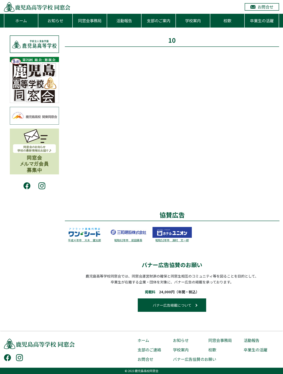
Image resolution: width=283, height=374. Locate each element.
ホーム (21, 20)
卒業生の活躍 (262, 20)
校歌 (227, 20)
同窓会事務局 (90, 20)
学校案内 (193, 20)
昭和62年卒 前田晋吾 (128, 240)
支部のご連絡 (149, 350)
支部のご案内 (158, 20)
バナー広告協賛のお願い (194, 359)
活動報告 (124, 20)
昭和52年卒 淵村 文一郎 (172, 240)
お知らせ (55, 20)
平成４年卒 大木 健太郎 (84, 240)
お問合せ (145, 359)
